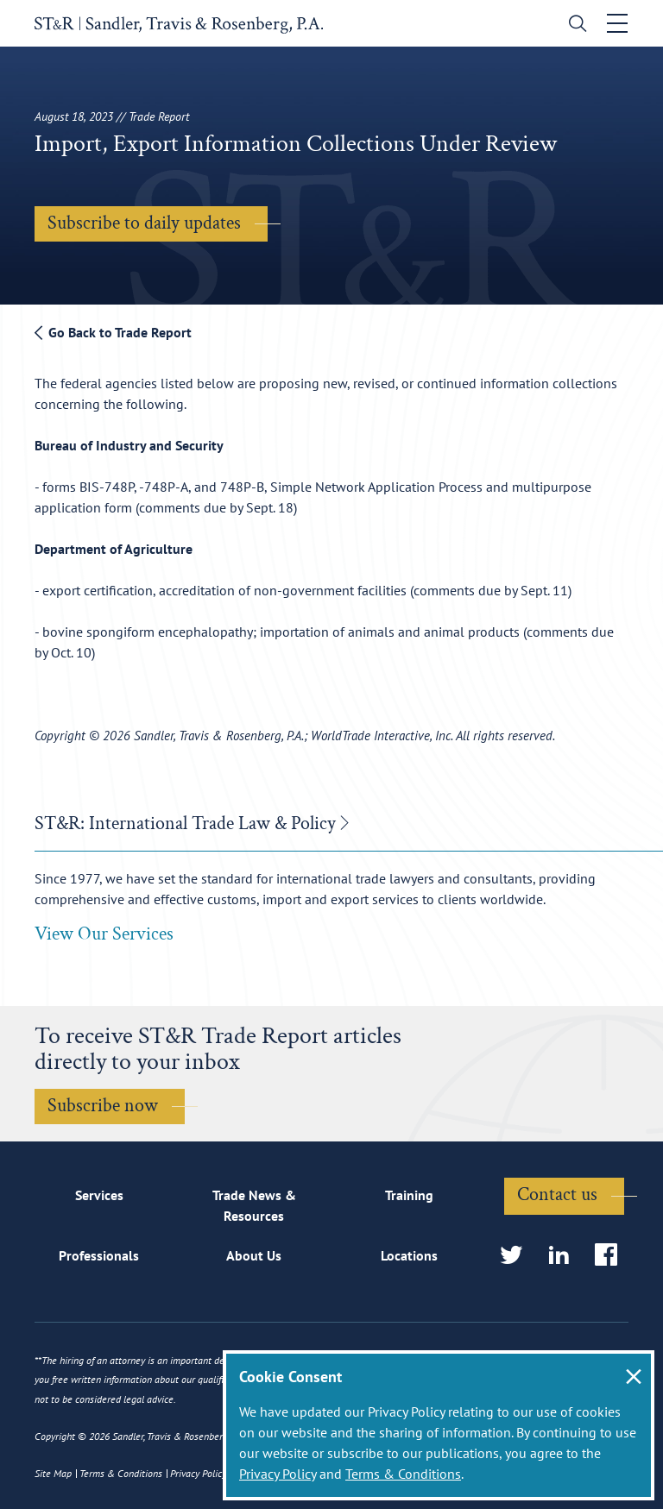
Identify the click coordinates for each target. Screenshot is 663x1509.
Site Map (53, 1473)
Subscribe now (102, 1105)
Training (409, 1195)
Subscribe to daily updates (144, 223)
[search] (573, 25)
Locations (409, 1255)
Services (99, 1195)
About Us (253, 1255)
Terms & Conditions (403, 1473)
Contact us (557, 1194)
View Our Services (104, 933)
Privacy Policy (277, 1473)
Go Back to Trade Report (113, 332)
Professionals (99, 1255)
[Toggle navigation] (617, 23)
